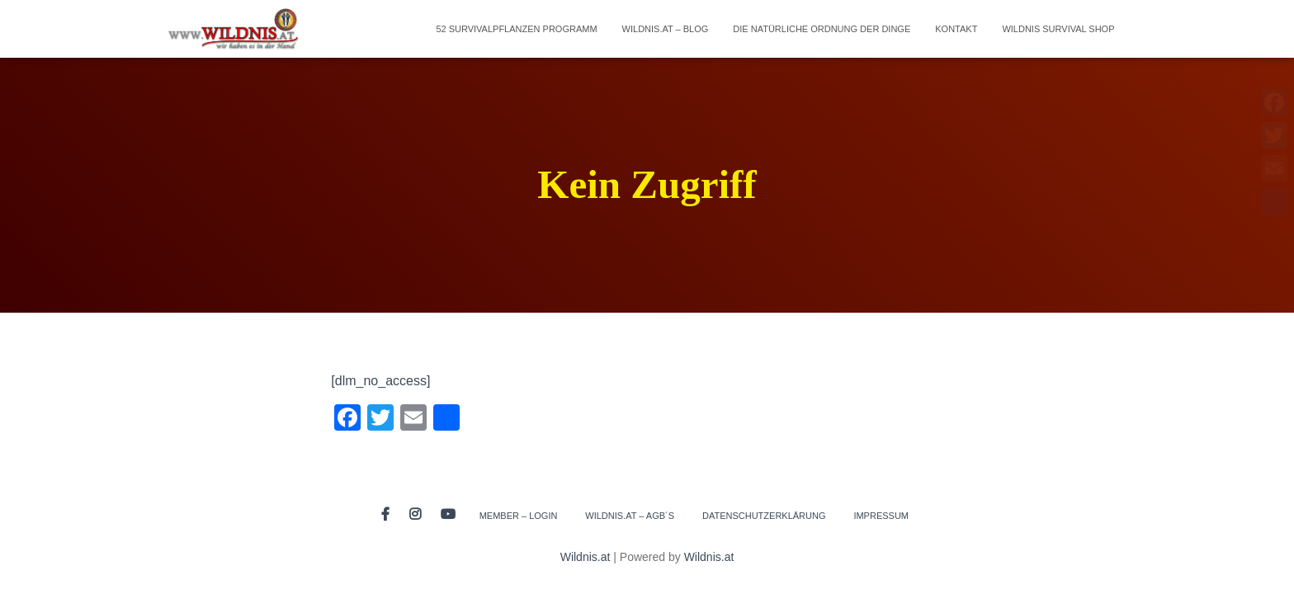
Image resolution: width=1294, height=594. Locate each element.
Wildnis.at (585, 556)
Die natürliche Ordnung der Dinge (821, 29)
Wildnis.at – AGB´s (629, 516)
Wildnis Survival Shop (1058, 29)
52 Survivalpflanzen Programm (516, 29)
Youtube (448, 515)
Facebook (385, 515)
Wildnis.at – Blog (665, 29)
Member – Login (518, 516)
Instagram (415, 515)
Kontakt (956, 29)
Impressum (881, 516)
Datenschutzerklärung (764, 516)
